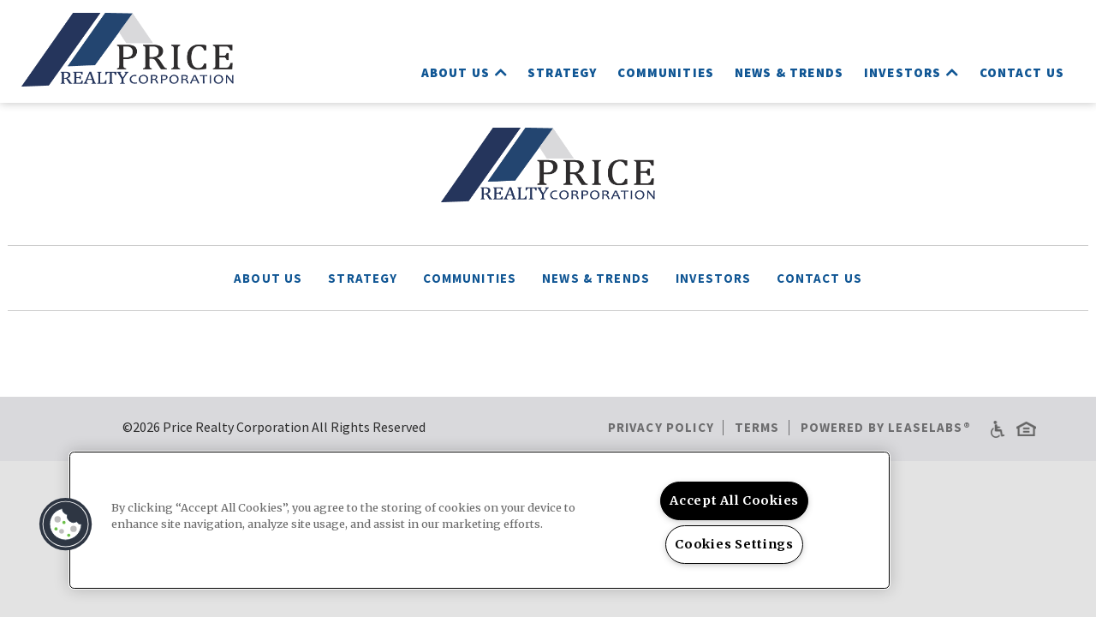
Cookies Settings (734, 544)
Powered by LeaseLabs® (886, 427)
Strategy (562, 72)
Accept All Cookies (734, 500)
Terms (757, 427)
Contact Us (1022, 72)
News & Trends (789, 72)
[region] (479, 520)
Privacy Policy (661, 427)
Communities (665, 72)
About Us (464, 72)
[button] (66, 524)
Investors (911, 72)
